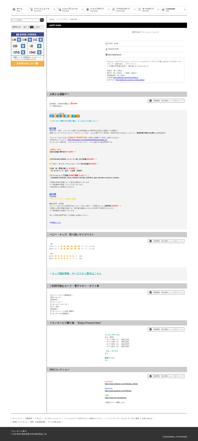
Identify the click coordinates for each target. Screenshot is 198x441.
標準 (31, 27)
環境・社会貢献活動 (37, 422)
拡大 (38, 27)
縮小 (25, 27)
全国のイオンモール (20, 422)
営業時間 (28, 418)
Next (98, 328)
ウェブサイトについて (52, 418)
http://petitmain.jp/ (114, 54)
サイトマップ (17, 418)
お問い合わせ (147, 418)
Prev (53, 328)
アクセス (38, 418)
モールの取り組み (54, 422)
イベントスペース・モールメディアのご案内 (122, 418)
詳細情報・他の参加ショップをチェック (168, 101)
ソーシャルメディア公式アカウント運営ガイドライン (83, 418)
